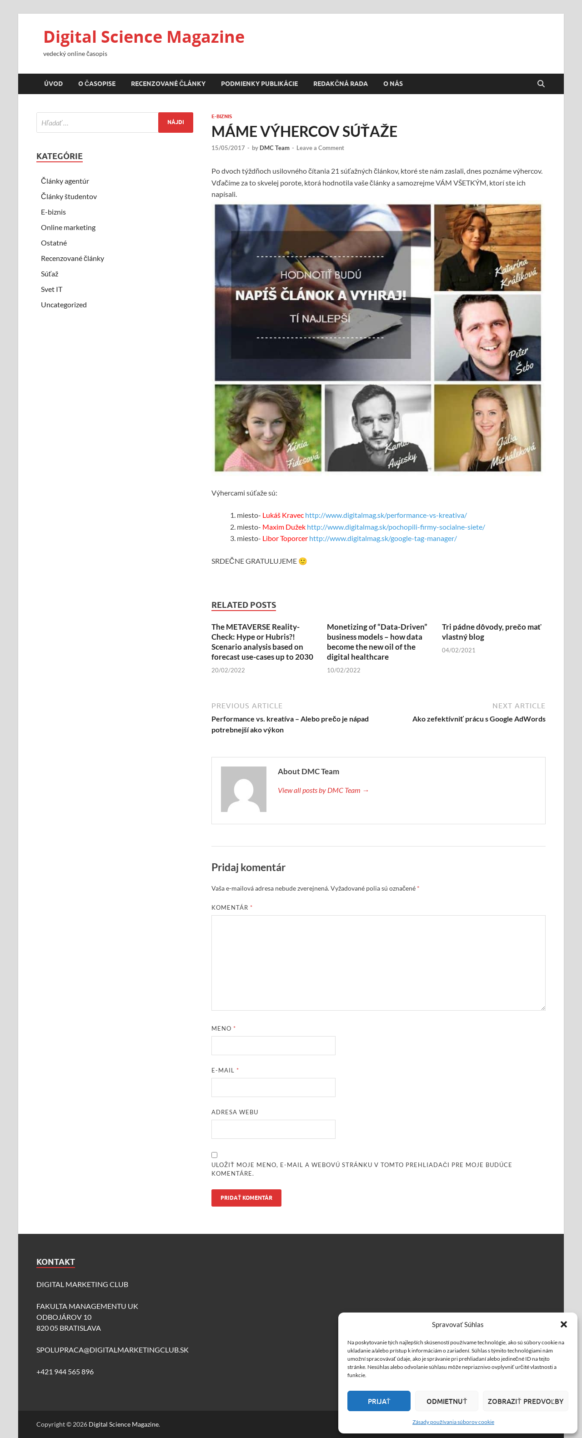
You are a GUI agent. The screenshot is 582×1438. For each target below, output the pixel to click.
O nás (393, 83)
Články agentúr (65, 180)
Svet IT (51, 289)
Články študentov (69, 196)
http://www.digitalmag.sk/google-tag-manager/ (385, 538)
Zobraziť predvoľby (525, 1401)
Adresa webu (234, 1112)
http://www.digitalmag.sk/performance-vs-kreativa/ (386, 515)
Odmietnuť (446, 1401)
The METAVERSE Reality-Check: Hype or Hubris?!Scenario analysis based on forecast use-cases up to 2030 (262, 641)
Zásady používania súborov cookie (453, 1421)
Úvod (53, 83)
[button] (563, 1324)
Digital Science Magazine (144, 36)
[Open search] (541, 84)
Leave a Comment (320, 147)
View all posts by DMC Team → (323, 790)
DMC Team (275, 147)
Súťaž (49, 273)
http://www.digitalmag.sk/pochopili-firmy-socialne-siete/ (396, 526)
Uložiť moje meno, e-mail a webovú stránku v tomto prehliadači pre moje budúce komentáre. (361, 1169)
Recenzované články (168, 83)
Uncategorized (64, 304)
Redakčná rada (340, 83)
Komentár (232, 907)
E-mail (225, 1070)
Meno (223, 1028)
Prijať (379, 1401)
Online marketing (68, 227)
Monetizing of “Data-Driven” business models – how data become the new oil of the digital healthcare (377, 641)
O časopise (96, 83)
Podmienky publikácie (259, 83)
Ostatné (54, 242)
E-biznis (221, 116)
